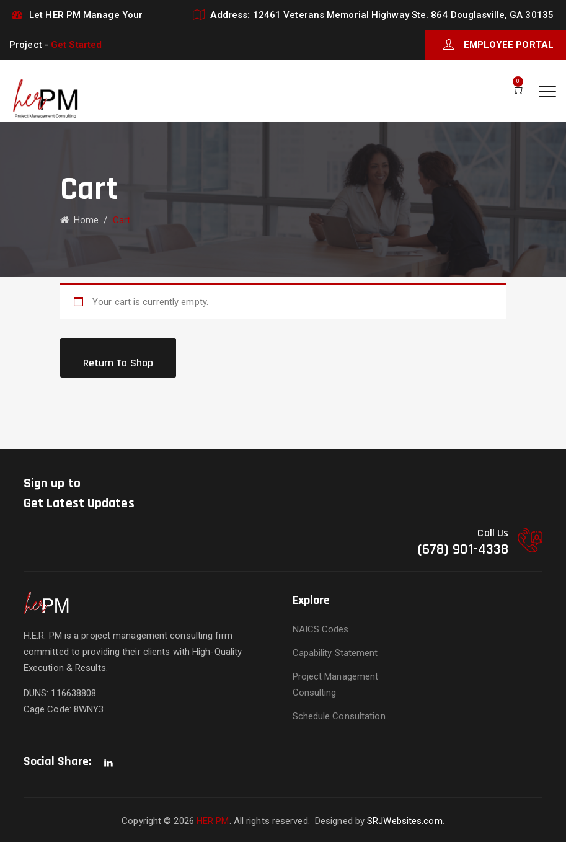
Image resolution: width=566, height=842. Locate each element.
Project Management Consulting (336, 684)
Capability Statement (335, 652)
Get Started (76, 44)
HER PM (213, 820)
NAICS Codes (321, 629)
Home (79, 220)
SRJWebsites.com (405, 820)
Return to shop (118, 363)
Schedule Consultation (339, 716)
